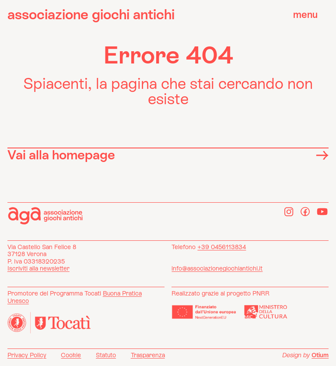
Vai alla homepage (168, 155)
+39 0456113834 (221, 246)
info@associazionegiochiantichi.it (217, 268)
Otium (320, 355)
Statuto (106, 355)
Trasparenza (148, 355)
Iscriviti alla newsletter (38, 268)
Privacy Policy (26, 355)
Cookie (71, 355)
